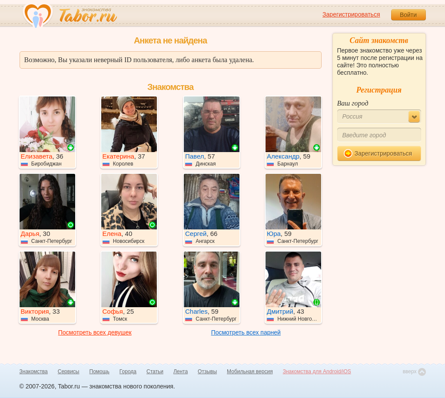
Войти (408, 14)
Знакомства (34, 371)
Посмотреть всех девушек (95, 332)
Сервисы (69, 371)
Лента (180, 371)
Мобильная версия (250, 371)
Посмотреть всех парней (246, 332)
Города (128, 371)
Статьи (154, 371)
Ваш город (353, 103)
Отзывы (207, 371)
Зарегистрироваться (351, 14)
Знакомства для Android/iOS (317, 371)
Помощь (100, 371)
